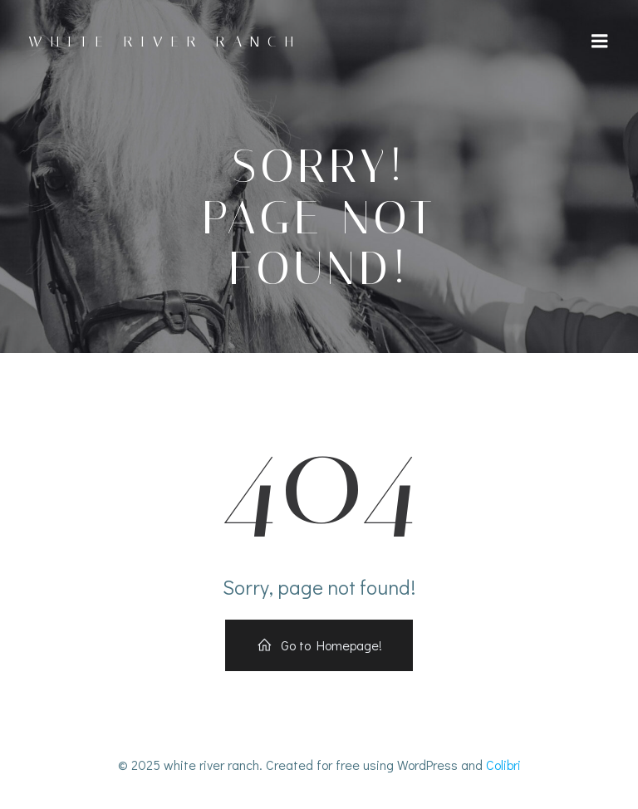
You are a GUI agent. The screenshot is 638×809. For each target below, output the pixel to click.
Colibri (503, 764)
